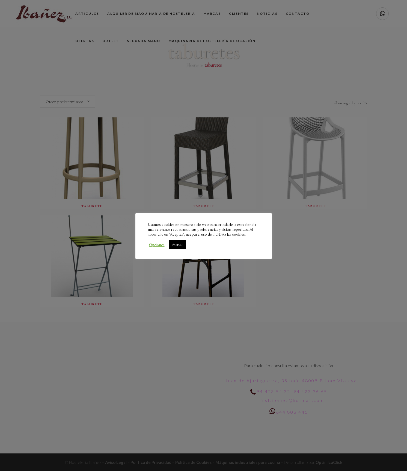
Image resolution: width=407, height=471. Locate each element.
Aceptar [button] (177, 244)
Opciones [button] (157, 244)
